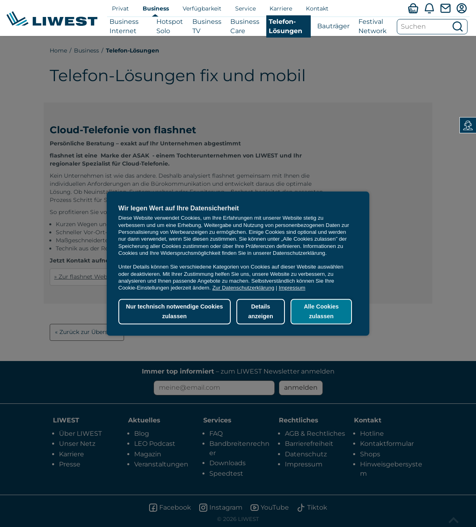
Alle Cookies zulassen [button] (321, 312)
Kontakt (317, 8)
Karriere (281, 8)
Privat (120, 8)
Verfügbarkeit (202, 8)
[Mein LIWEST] (461, 8)
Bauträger (333, 26)
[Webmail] (445, 8)
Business (156, 8)
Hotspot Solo (169, 26)
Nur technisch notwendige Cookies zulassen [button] (174, 312)
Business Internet (124, 26)
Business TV (206, 26)
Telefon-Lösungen (285, 26)
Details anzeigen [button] (260, 312)
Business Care (244, 26)
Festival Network (372, 26)
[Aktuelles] (429, 8)
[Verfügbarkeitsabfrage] (413, 8)
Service (245, 8)
